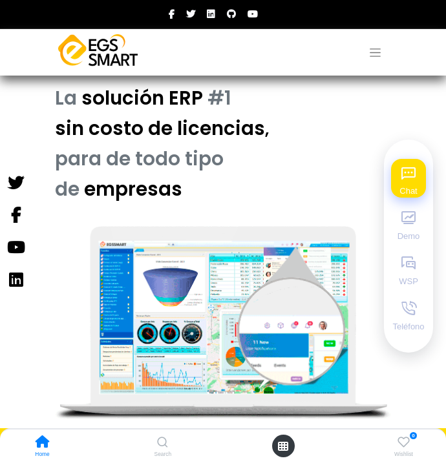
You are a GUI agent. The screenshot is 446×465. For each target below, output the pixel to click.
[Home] (43, 443)
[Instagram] (15, 280)
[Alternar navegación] (375, 52)
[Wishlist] (403, 442)
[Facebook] (15, 215)
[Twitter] (15, 183)
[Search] (162, 443)
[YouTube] (15, 248)
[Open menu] (283, 446)
